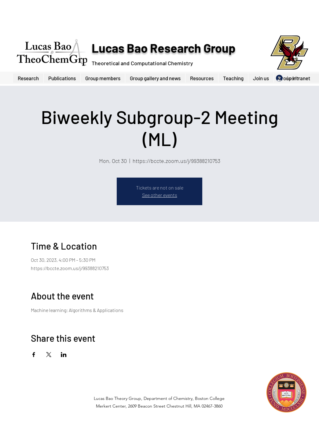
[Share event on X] (49, 354)
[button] (102, 78)
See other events (159, 195)
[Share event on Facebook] (34, 354)
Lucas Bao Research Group (163, 47)
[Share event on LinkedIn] (64, 354)
